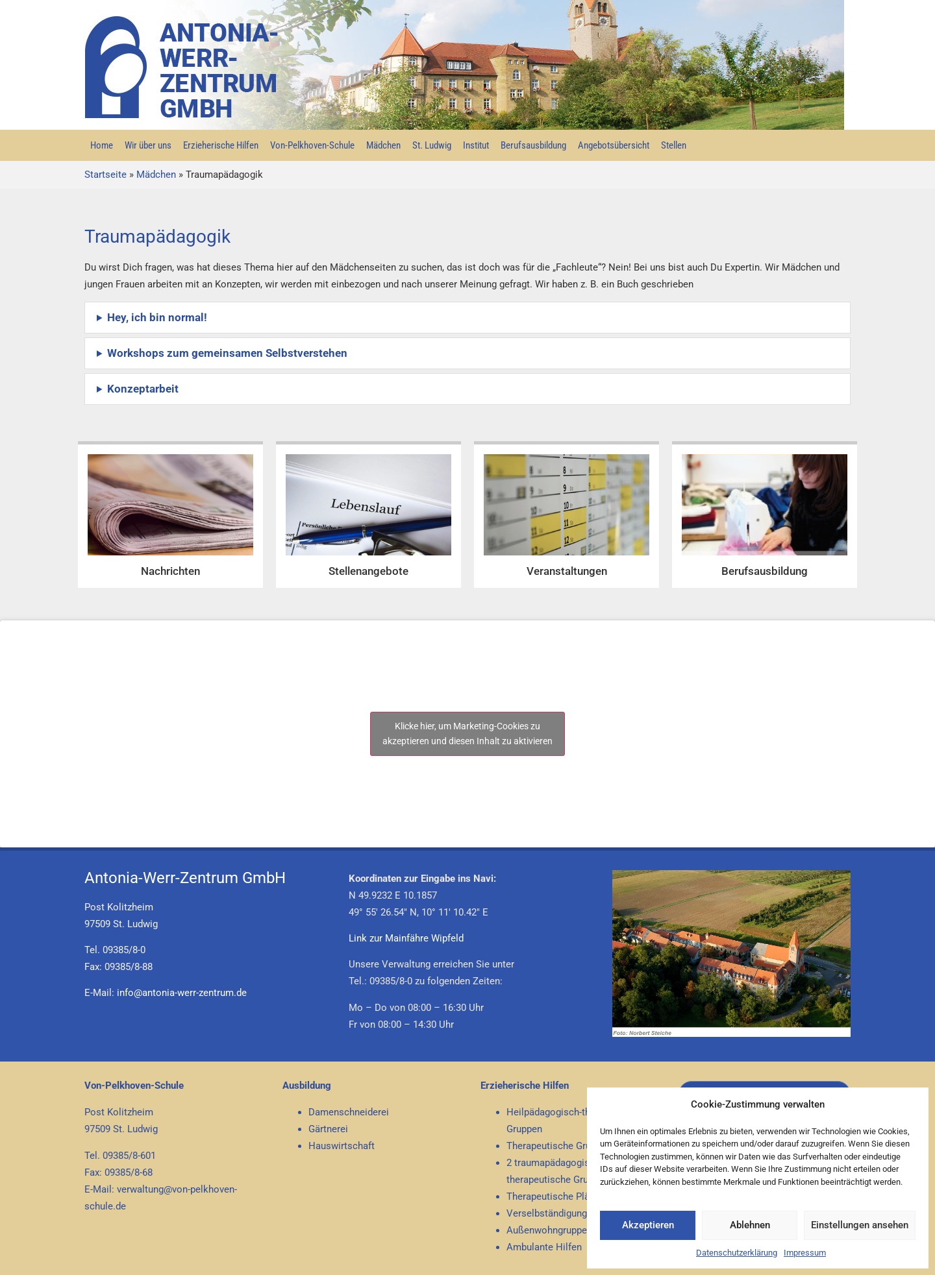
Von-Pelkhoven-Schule (312, 145)
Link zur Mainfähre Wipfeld (406, 938)
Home (101, 145)
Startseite (105, 174)
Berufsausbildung (533, 145)
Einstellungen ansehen (859, 1225)
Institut (476, 145)
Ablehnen (750, 1225)
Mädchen (383, 145)
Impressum (805, 1252)
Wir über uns (148, 145)
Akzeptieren (648, 1225)
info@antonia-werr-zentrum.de (182, 993)
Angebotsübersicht (613, 145)
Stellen (673, 145)
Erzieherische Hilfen (220, 145)
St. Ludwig (431, 145)
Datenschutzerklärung (736, 1252)
